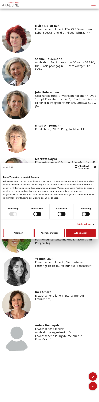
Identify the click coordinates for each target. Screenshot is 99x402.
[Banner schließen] (95, 167)
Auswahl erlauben (49, 233)
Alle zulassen (80, 233)
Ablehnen (18, 233)
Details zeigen (83, 224)
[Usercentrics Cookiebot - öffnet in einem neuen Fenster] (77, 167)
